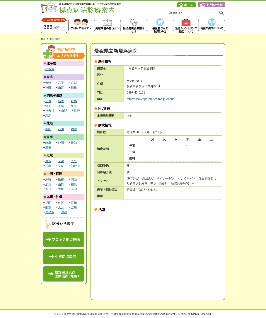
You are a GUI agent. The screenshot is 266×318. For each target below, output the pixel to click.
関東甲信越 (54, 95)
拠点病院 (55, 38)
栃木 (61, 101)
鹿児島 (49, 212)
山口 (61, 184)
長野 (77, 110)
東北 (50, 77)
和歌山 (75, 165)
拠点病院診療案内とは (133, 25)
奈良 (61, 165)
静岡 (61, 142)
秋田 (48, 87)
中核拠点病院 (63, 256)
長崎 (74, 202)
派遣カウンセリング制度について (186, 25)
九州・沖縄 (54, 197)
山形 (61, 87)
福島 (74, 87)
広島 (48, 184)
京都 (61, 161)
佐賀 (61, 202)
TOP (43, 38)
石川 (61, 129)
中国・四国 (54, 174)
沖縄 (64, 212)
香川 (48, 189)
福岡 (48, 202)
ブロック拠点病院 (63, 239)
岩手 (61, 82)
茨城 (48, 101)
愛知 (74, 142)
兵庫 (48, 165)
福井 (74, 129)
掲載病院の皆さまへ (107, 25)
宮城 (74, 82)
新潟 (48, 115)
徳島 (74, 184)
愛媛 (61, 189)
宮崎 (74, 207)
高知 (74, 189)
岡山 (74, 179)
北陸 (50, 123)
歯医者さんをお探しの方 (159, 25)
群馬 (74, 101)
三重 (48, 147)
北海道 (51, 63)
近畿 (50, 155)
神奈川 (49, 110)
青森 (48, 82)
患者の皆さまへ (80, 25)
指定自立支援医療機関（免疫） (63, 274)
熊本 (48, 207)
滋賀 (48, 161)
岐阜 (48, 142)
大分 (61, 207)
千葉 (61, 106)
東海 (50, 137)
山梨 (64, 110)
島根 (61, 179)
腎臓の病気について (212, 25)
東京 (74, 106)
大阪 (74, 161)
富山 (48, 129)
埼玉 (48, 106)
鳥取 (48, 179)
